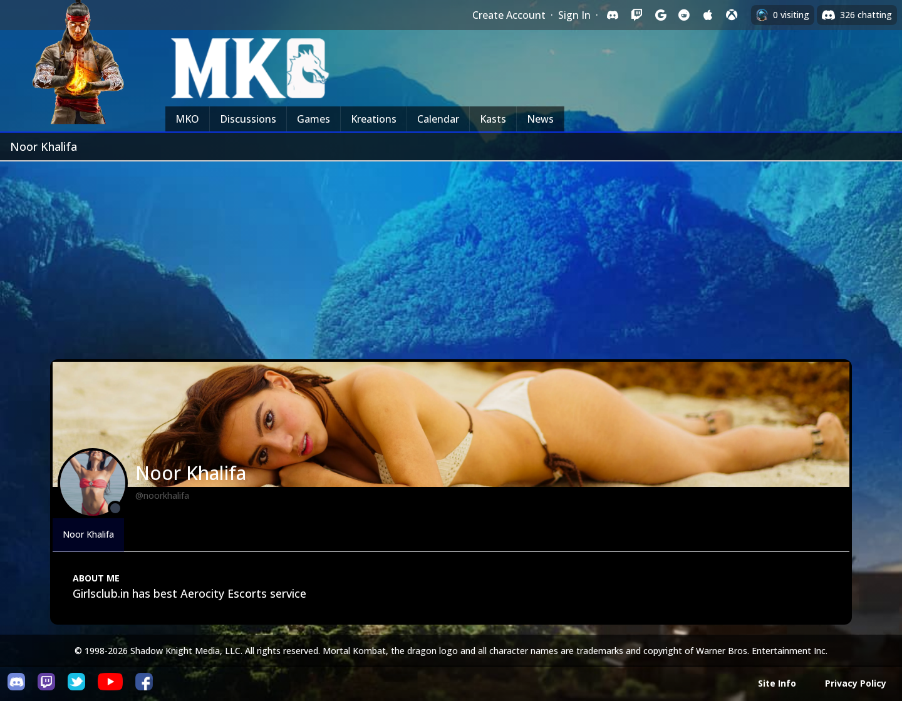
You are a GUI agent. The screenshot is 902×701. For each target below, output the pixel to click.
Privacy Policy (855, 683)
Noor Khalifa (88, 534)
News (540, 119)
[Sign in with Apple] (707, 15)
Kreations (374, 119)
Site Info (777, 683)
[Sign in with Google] (660, 15)
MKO (187, 119)
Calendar (438, 119)
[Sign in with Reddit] (684, 15)
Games (313, 119)
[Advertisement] (451, 255)
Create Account (509, 15)
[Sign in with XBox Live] (731, 15)
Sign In (574, 15)
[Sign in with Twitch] (636, 15)
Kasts (493, 119)
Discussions (248, 119)
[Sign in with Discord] (612, 15)
